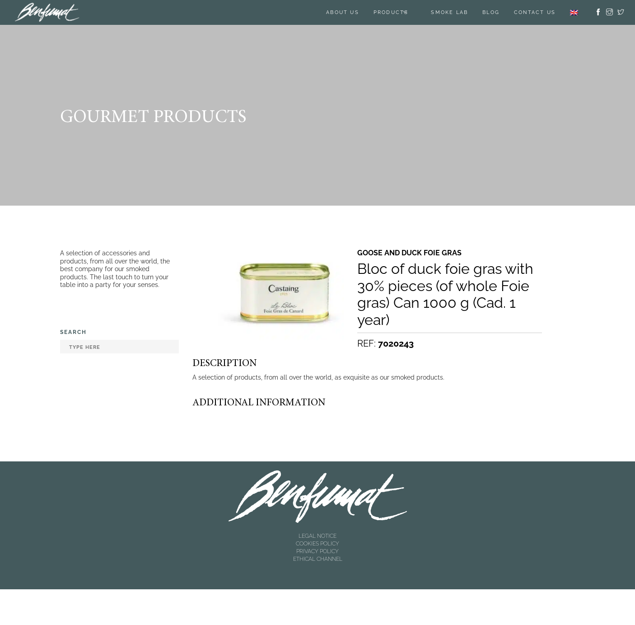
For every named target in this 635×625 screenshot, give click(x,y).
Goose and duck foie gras (409, 253)
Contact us (535, 12)
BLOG (491, 12)
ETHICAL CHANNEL (317, 559)
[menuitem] (574, 12)
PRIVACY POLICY (317, 551)
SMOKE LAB (449, 12)
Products (391, 12)
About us (342, 12)
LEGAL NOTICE (317, 536)
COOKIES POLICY (317, 543)
